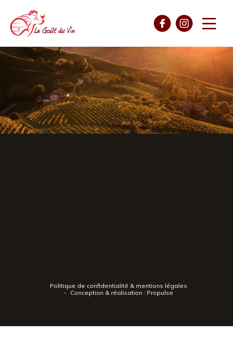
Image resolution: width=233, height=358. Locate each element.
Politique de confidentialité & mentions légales (118, 285)
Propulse (160, 292)
